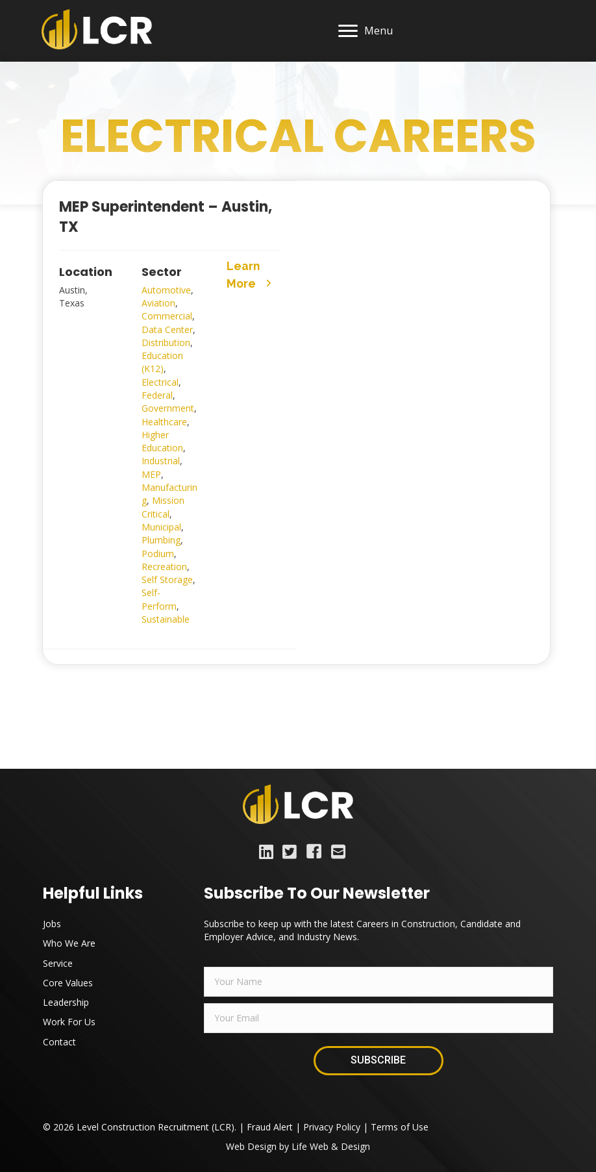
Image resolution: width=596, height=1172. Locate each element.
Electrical (160, 382)
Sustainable (166, 619)
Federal (157, 395)
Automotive (166, 290)
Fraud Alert (270, 1127)
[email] (378, 1018)
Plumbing (161, 540)
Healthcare (164, 422)
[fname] (378, 982)
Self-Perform (159, 599)
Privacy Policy (331, 1127)
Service (58, 963)
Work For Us (69, 1022)
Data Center (167, 329)
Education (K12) (162, 362)
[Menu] (364, 31)
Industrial (161, 461)
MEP (151, 474)
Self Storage (167, 579)
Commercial (167, 316)
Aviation (158, 303)
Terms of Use (399, 1127)
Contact (59, 1042)
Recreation (164, 566)
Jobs (52, 923)
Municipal (161, 527)
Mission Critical (163, 506)
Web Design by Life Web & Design (298, 1146)
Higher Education (162, 441)
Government (168, 408)
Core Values (68, 983)
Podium (158, 553)
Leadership (66, 1002)
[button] (252, 272)
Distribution (166, 342)
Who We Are (69, 943)
